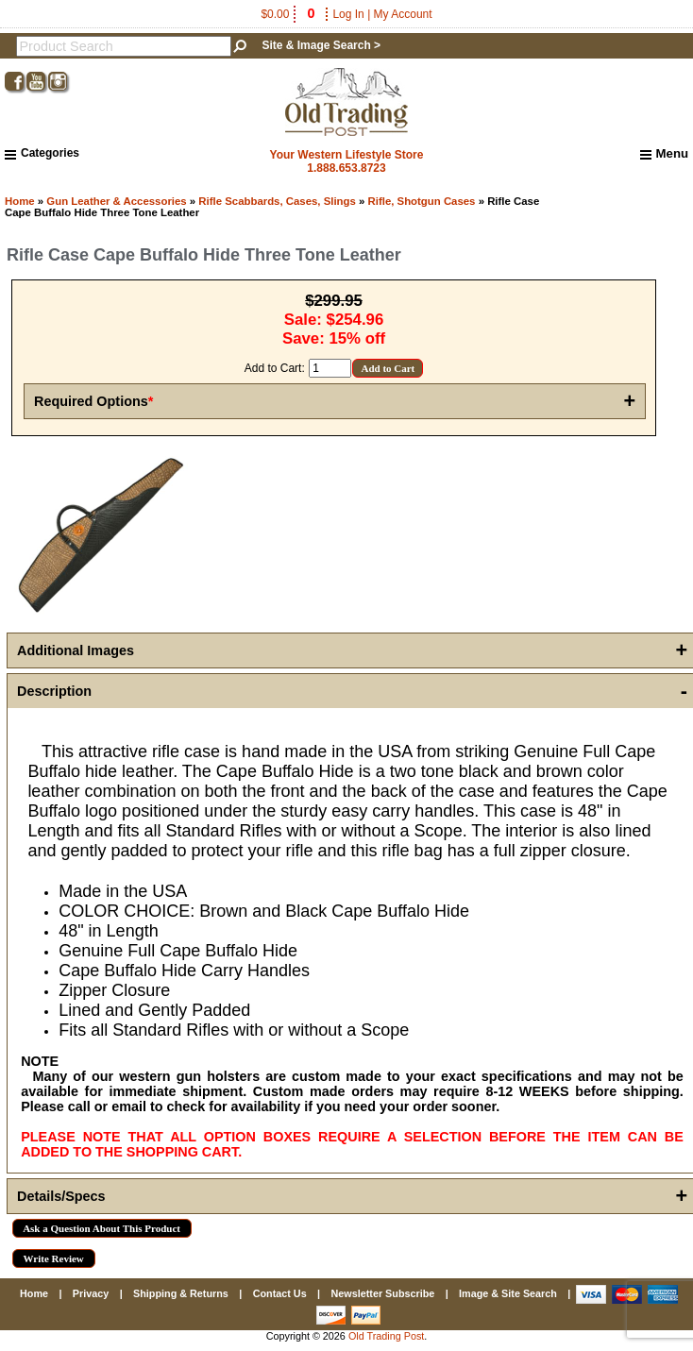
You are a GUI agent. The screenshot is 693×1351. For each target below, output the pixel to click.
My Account (403, 14)
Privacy (91, 1293)
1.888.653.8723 (346, 168)
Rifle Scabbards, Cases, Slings (277, 201)
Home (20, 201)
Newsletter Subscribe (382, 1293)
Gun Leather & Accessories (116, 201)
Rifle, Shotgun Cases (422, 201)
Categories (42, 153)
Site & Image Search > (321, 45)
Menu (664, 153)
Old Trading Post (386, 1336)
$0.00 (289, 14)
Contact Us (280, 1293)
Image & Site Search (508, 1293)
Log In (347, 14)
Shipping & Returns (180, 1293)
